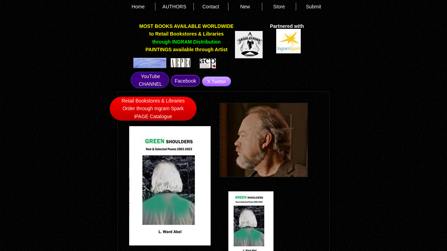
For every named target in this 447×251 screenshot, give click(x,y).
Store (279, 6)
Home (138, 6)
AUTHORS (174, 6)
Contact (210, 6)
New (245, 6)
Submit (313, 6)
